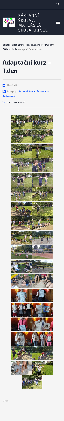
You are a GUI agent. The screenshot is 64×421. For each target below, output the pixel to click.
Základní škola (26, 91)
